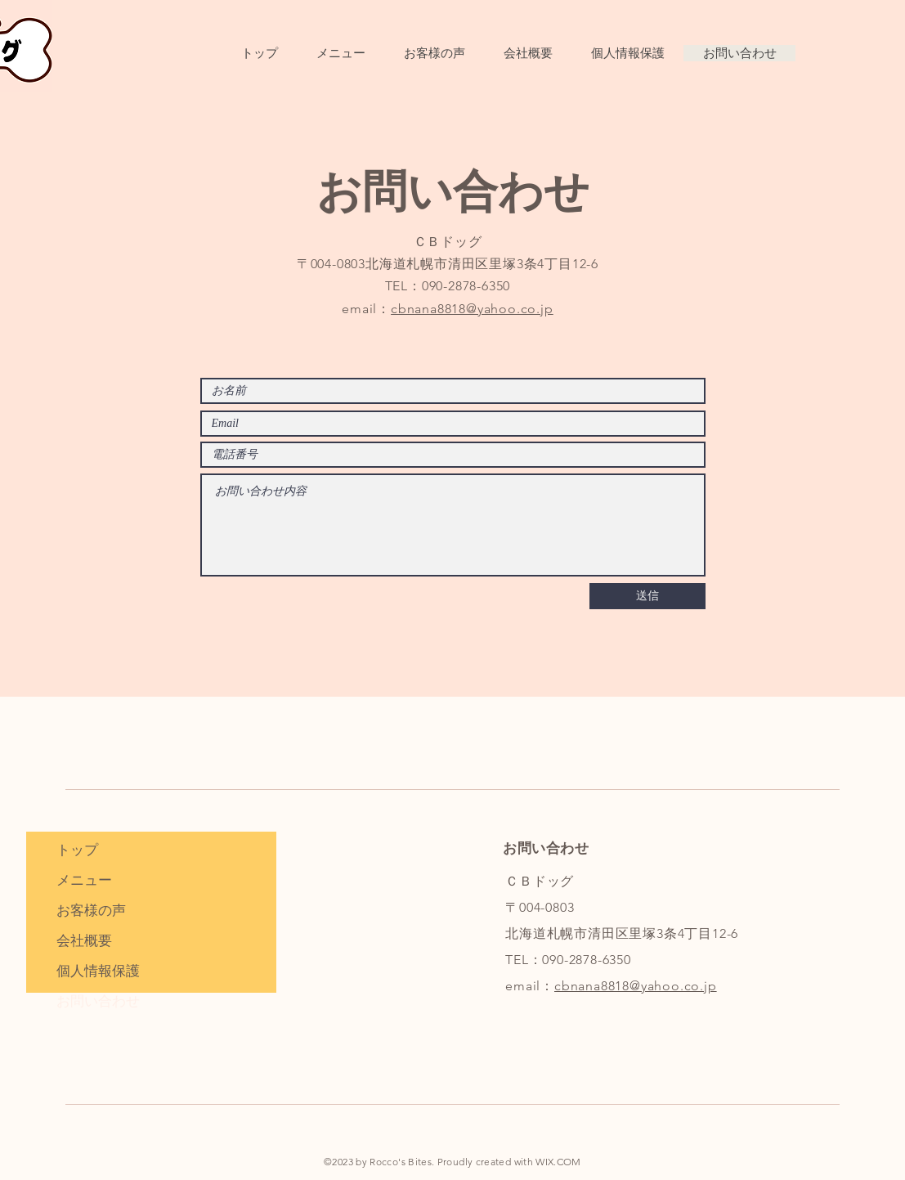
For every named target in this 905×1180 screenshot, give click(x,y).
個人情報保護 (98, 970)
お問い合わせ (98, 1001)
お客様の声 (91, 910)
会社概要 (84, 940)
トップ (77, 849)
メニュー (84, 880)
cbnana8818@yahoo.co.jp (472, 308)
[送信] (647, 596)
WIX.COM (558, 1161)
